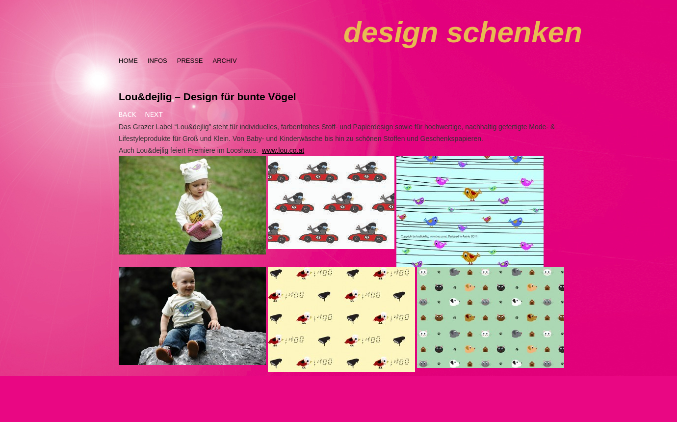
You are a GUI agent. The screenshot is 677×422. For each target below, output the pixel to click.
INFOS (157, 60)
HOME (128, 60)
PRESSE (190, 60)
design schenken (462, 32)
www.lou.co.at (283, 150)
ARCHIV (224, 60)
